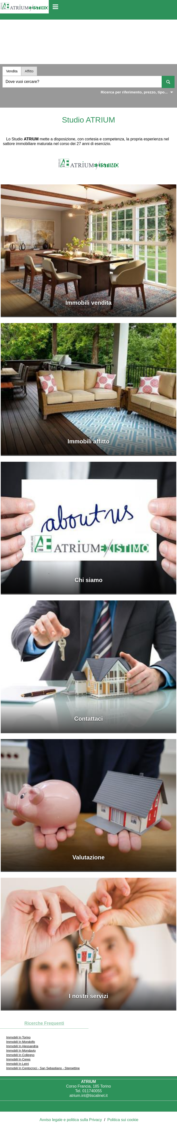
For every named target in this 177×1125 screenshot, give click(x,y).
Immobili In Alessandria (22, 1046)
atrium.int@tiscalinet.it (88, 1095)
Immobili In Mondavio (21, 1050)
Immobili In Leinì (17, 1064)
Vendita (12, 71)
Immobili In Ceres (18, 1059)
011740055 (92, 1091)
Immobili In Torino (18, 1037)
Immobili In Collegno (20, 1055)
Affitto (29, 71)
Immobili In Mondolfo (20, 1042)
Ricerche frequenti (44, 1023)
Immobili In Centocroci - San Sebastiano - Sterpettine (43, 1068)
